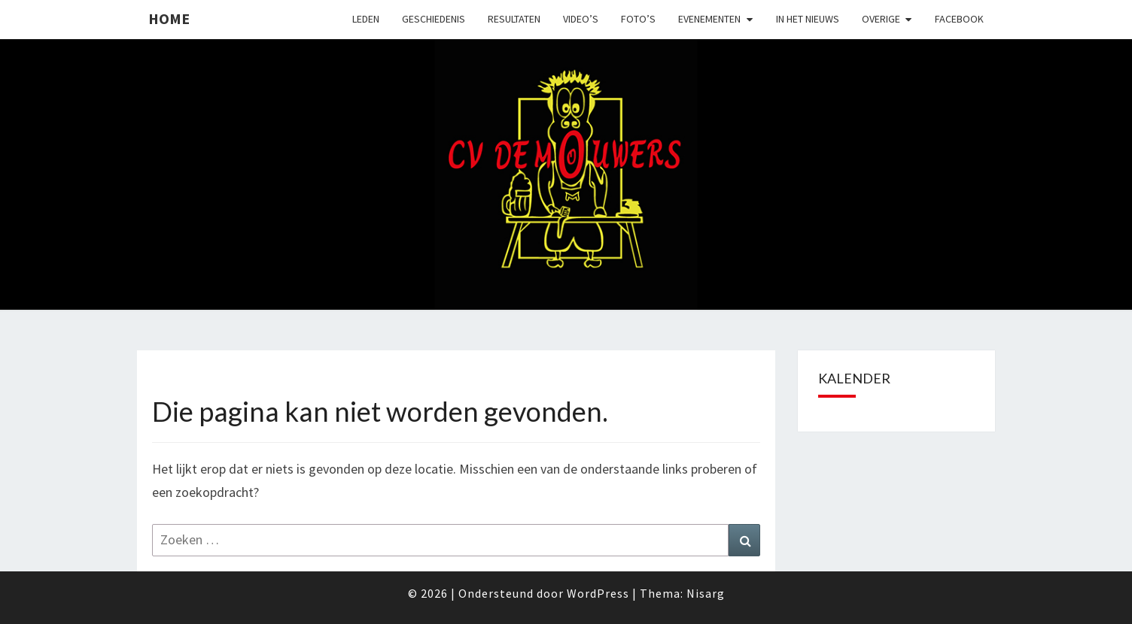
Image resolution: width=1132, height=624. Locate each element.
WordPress (598, 593)
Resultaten (514, 19)
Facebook (959, 19)
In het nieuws (807, 19)
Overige (881, 19)
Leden (365, 19)
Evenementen (709, 19)
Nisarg (705, 593)
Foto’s (638, 19)
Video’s (580, 19)
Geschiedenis (433, 19)
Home (169, 18)
